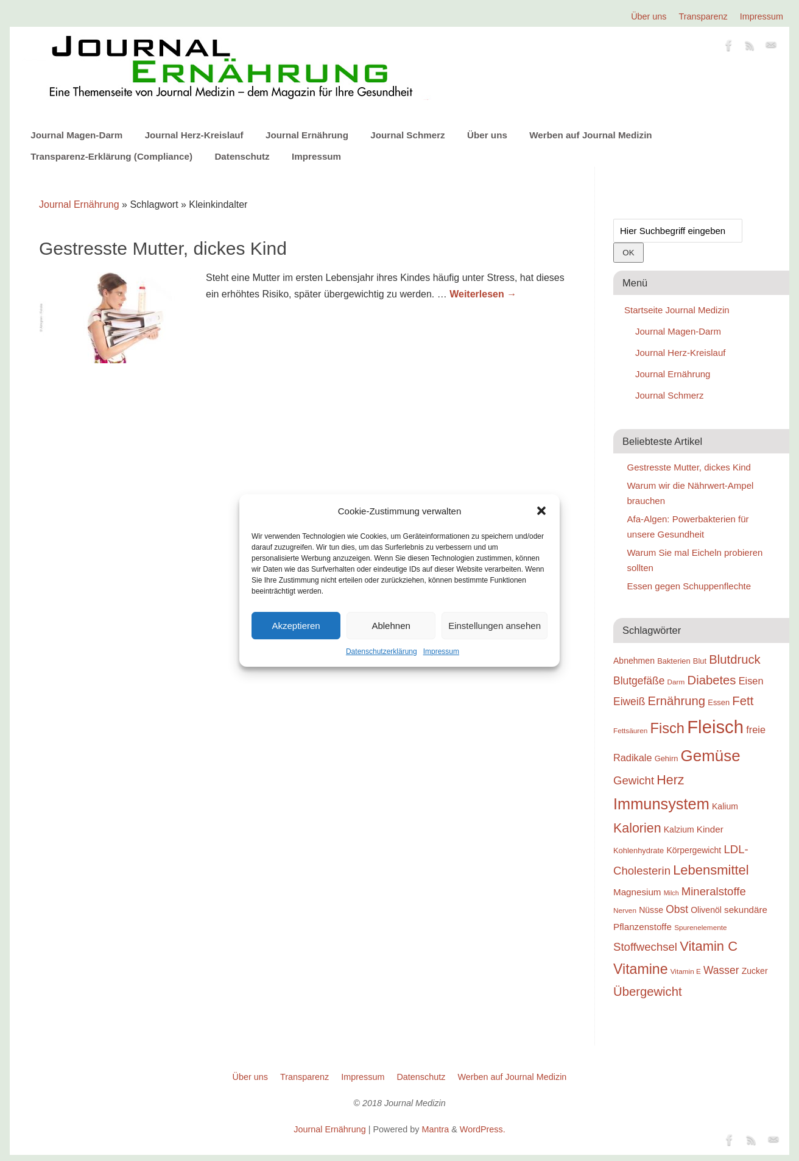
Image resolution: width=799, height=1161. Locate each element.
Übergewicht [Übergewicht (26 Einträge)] (647, 991)
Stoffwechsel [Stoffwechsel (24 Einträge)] (645, 946)
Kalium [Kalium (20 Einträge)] (725, 806)
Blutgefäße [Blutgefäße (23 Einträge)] (638, 681)
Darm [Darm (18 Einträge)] (676, 682)
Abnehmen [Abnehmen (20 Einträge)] (634, 661)
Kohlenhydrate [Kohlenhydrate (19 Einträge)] (638, 850)
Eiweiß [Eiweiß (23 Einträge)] (629, 701)
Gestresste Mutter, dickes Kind (163, 248)
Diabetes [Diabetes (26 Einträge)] (712, 680)
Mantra (435, 1129)
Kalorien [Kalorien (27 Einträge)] (637, 828)
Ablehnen (390, 625)
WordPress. (482, 1129)
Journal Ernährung (307, 135)
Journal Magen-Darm (76, 135)
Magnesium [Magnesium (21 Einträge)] (637, 892)
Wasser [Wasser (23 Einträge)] (721, 970)
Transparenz (703, 16)
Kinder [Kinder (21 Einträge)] (710, 829)
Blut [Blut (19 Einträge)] (699, 661)
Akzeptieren (296, 625)
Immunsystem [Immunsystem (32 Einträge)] (661, 803)
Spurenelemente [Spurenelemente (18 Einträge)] (700, 927)
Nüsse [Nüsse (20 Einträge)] (651, 910)
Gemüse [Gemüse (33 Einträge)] (711, 755)
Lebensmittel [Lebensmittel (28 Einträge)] (711, 870)
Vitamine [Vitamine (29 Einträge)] (640, 969)
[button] (541, 511)
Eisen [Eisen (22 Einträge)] (751, 680)
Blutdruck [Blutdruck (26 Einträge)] (734, 659)
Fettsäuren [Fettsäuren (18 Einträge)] (630, 730)
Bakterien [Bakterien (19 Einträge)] (674, 661)
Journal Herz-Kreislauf (194, 135)
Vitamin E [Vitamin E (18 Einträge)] (686, 971)
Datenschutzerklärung (381, 651)
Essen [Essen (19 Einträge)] (719, 702)
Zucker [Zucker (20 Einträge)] (755, 971)
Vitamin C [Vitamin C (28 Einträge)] (708, 946)
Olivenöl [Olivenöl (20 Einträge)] (706, 910)
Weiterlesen (482, 294)
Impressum (441, 651)
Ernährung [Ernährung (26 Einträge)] (677, 701)
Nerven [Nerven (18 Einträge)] (624, 910)
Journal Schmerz (407, 135)
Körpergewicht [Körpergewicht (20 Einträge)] (693, 850)
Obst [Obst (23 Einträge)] (677, 909)
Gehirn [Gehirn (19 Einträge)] (666, 758)
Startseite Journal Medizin (677, 310)
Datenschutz (241, 156)
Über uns (648, 16)
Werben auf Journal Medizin (590, 135)
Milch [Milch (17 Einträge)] (671, 892)
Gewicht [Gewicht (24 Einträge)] (633, 780)
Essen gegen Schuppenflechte (689, 586)
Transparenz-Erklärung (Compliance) (111, 156)
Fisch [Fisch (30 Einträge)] (667, 728)
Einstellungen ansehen (494, 625)
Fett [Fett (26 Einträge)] (742, 701)
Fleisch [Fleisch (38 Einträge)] (715, 727)
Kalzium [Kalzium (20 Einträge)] (679, 829)
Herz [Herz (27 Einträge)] (670, 780)
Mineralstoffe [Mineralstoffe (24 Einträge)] (713, 891)
